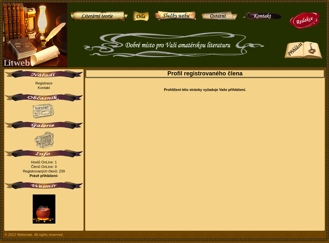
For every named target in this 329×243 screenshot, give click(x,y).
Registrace (43, 83)
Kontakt (44, 88)
